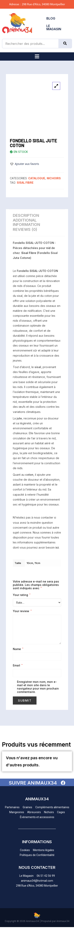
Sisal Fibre (25, 182)
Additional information (26, 222)
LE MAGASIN (53, 27)
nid (48, 248)
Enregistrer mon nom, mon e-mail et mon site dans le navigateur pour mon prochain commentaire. (38, 686)
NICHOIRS (54, 178)
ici (57, 547)
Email (17, 665)
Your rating (21, 595)
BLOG (50, 18)
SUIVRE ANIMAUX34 (33, 783)
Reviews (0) (25, 229)
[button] (37, 56)
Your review (22, 611)
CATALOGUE (36, 178)
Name (18, 649)
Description (26, 215)
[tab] (37, 215)
